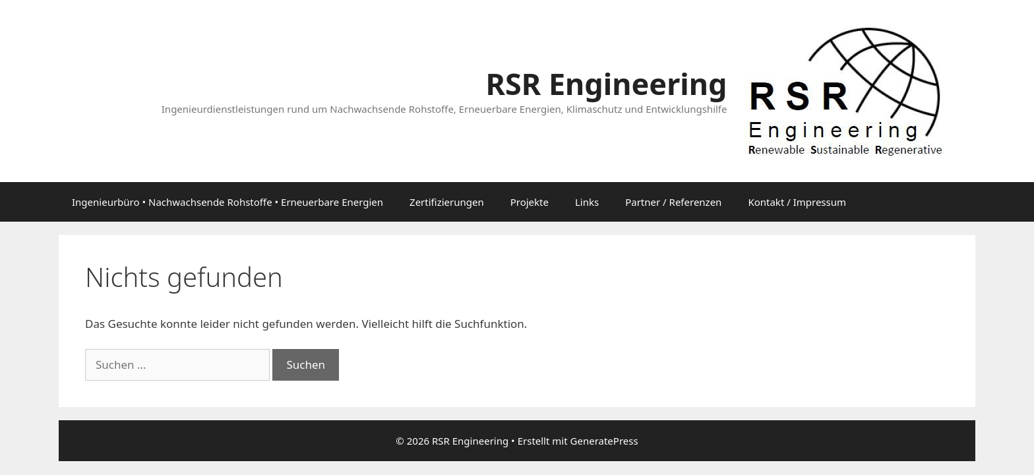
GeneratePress (604, 440)
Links (587, 201)
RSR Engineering (606, 83)
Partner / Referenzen (673, 201)
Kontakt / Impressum (797, 201)
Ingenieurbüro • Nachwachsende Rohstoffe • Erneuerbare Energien (227, 201)
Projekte (529, 201)
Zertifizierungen (447, 201)
